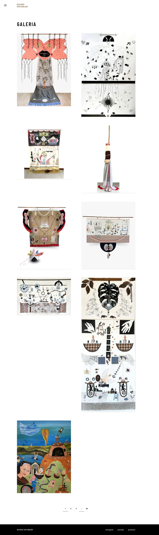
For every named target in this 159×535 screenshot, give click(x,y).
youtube (121, 530)
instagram (109, 530)
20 (87, 509)
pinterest (131, 530)
